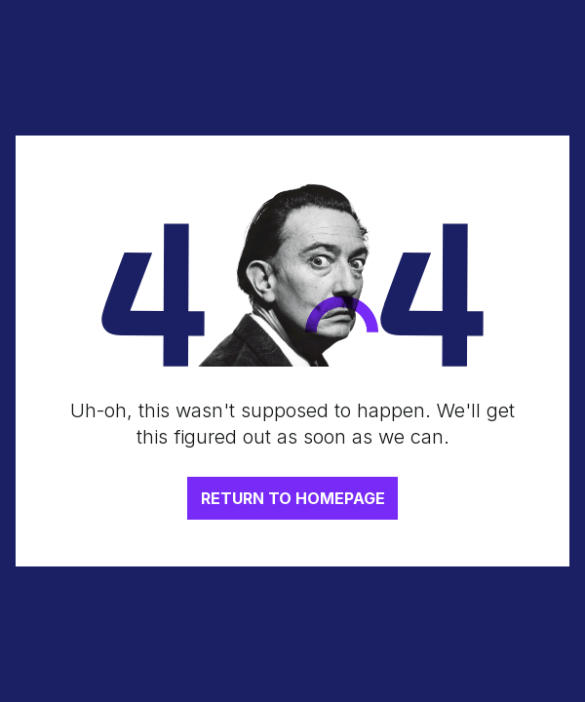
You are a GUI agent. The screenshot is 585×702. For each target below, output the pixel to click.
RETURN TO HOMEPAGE (293, 498)
